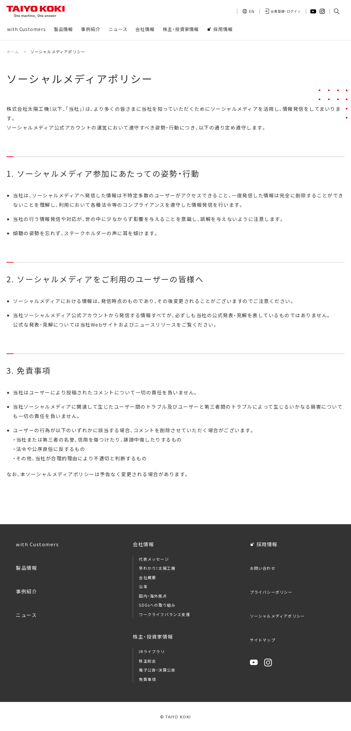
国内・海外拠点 (153, 596)
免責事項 (147, 679)
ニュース (26, 614)
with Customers (37, 544)
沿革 (143, 586)
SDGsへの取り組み (157, 605)
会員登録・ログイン (286, 11)
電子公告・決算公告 (157, 670)
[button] (336, 11)
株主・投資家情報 (153, 636)
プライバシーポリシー (271, 592)
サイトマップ (262, 639)
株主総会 (147, 660)
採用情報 (267, 544)
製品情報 (26, 567)
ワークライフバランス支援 (164, 614)
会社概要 (147, 577)
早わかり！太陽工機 (157, 568)
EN (251, 11)
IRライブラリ (151, 651)
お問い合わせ (262, 568)
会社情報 (143, 544)
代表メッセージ (154, 559)
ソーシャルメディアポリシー (277, 616)
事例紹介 (26, 591)
